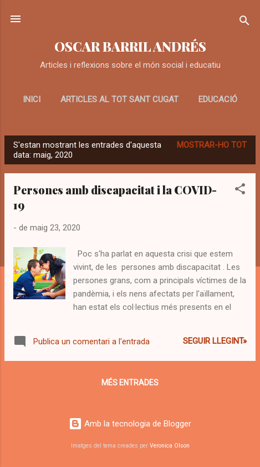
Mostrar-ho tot (212, 145)
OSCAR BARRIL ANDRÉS (130, 46)
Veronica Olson (170, 445)
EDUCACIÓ (217, 99)
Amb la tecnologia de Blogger (130, 424)
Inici (31, 99)
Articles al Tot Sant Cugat (119, 99)
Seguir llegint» (215, 341)
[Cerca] (244, 22)
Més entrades (130, 382)
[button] (240, 190)
